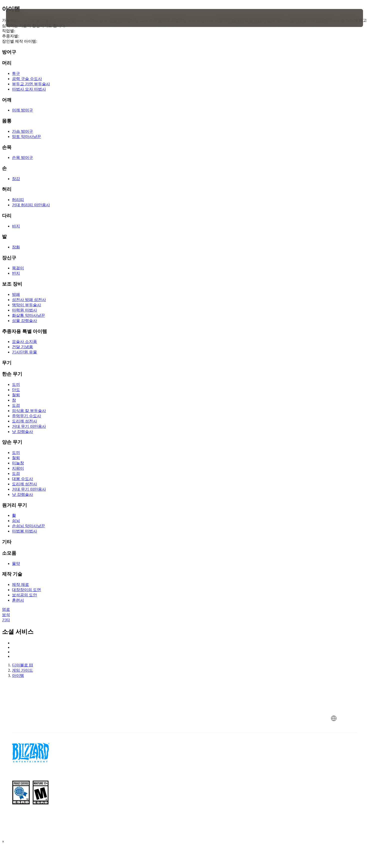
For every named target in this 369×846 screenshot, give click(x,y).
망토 (26, 136)
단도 (16, 390)
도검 (16, 405)
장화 (16, 247)
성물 (24, 320)
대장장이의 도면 (26, 590)
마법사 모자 (29, 89)
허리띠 (18, 200)
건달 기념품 (22, 347)
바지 (16, 226)
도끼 (16, 384)
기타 (6, 620)
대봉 (22, 479)
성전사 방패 (29, 300)
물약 (16, 563)
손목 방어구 (22, 157)
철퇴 (16, 395)
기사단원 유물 (24, 352)
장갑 (16, 179)
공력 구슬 (27, 79)
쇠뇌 (16, 521)
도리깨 (24, 421)
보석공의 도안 (24, 595)
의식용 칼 (29, 411)
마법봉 (24, 531)
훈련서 (18, 600)
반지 (16, 273)
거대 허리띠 (31, 205)
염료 (6, 609)
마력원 (24, 310)
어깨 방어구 (22, 110)
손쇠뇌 (28, 526)
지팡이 (18, 468)
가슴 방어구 (22, 131)
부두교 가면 (31, 84)
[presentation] (24, 18)
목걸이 (18, 268)
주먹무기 (26, 416)
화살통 (28, 315)
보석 (6, 615)
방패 (16, 294)
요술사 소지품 (24, 341)
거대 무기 (29, 426)
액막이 (26, 305)
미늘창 (18, 463)
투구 (16, 73)
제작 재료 (20, 584)
